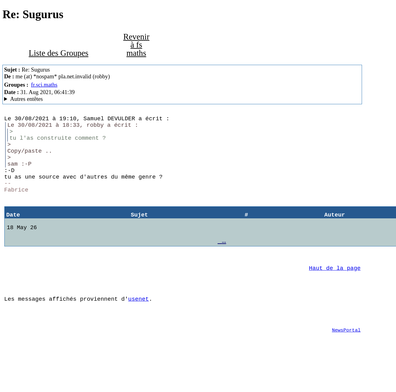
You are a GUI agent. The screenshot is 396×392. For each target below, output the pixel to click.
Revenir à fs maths (136, 45)
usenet (138, 326)
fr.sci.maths (44, 84)
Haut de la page (334, 292)
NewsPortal (346, 361)
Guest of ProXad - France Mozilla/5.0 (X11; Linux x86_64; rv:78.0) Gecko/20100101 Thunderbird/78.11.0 (182, 99)
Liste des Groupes (58, 53)
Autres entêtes (26, 99)
